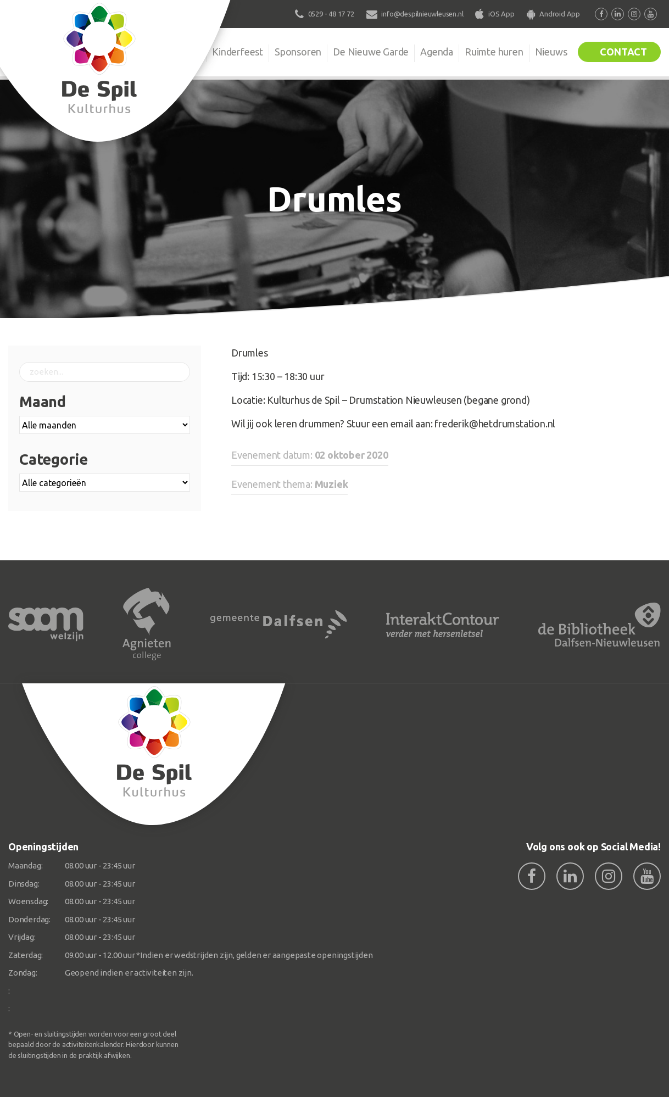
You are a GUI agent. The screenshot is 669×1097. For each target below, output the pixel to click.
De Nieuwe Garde (371, 51)
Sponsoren (298, 51)
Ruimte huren (494, 51)
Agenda (436, 51)
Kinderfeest (237, 51)
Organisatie (175, 51)
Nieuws (551, 51)
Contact (623, 51)
